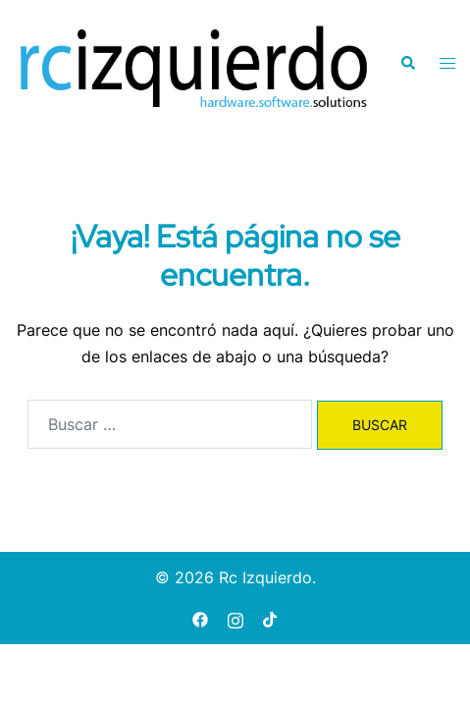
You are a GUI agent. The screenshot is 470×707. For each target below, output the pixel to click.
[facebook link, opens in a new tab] (200, 618)
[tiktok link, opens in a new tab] (271, 618)
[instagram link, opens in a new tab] (235, 618)
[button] (407, 63)
